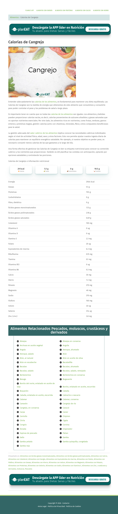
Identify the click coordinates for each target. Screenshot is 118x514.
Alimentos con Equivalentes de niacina (61, 459)
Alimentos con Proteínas (17, 466)
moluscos (20, 469)
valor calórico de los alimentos (43, 133)
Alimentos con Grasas (23, 462)
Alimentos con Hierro (40, 462)
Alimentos (14, 17)
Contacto (65, 503)
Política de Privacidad (56, 506)
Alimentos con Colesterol (17, 459)
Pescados (28, 469)
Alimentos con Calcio (99, 456)
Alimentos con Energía (36, 459)
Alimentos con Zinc (89, 466)
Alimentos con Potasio (93, 462)
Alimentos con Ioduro (57, 462)
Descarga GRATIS (97, 29)
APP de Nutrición (24, 3)
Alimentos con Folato (85, 459)
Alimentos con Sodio (53, 466)
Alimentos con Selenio (36, 466)
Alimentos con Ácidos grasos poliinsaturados (73, 456)
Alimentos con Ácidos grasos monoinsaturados (37, 456)
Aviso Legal (42, 506)
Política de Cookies (73, 506)
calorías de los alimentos (45, 102)
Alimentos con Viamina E (71, 466)
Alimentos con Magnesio (75, 462)
